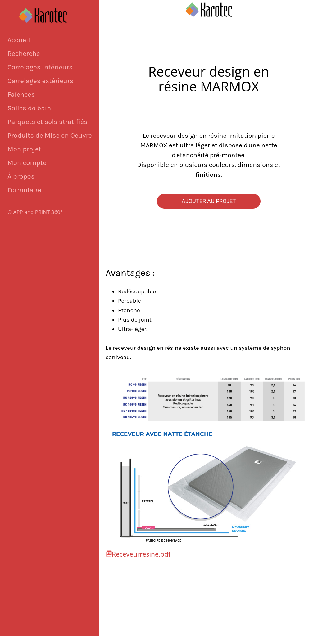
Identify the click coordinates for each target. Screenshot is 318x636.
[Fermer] (109, 10)
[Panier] (308, 9)
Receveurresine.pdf (141, 554)
